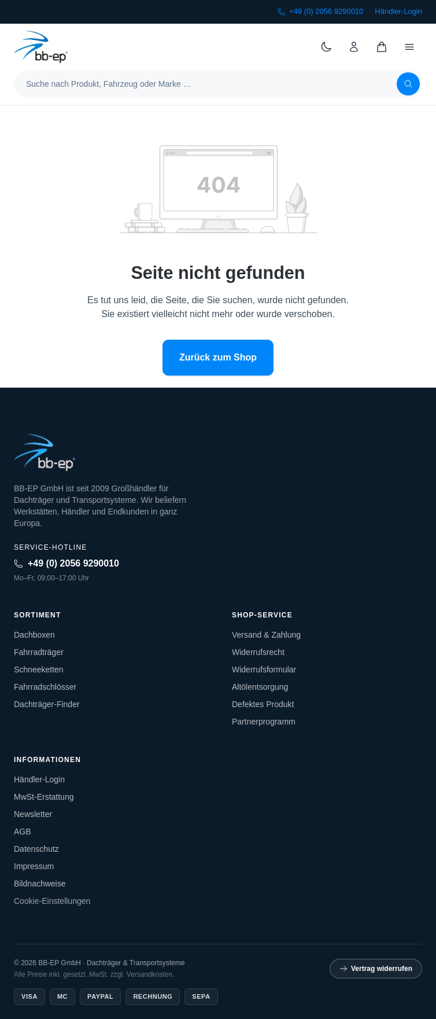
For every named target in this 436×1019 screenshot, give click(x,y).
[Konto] (354, 47)
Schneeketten (39, 669)
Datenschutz (36, 849)
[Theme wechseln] (326, 47)
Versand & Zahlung (266, 634)
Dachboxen (34, 634)
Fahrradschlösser (45, 686)
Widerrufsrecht (258, 652)
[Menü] (409, 47)
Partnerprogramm (263, 721)
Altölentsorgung (260, 686)
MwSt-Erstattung (43, 796)
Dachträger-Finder (47, 704)
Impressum (34, 866)
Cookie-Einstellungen (52, 901)
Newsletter (33, 814)
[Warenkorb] (381, 47)
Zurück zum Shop (218, 357)
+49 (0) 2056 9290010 (320, 11)
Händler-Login (398, 11)
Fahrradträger (39, 652)
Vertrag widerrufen (375, 969)
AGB (22, 831)
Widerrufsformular (264, 669)
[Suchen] (408, 83)
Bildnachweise (40, 883)
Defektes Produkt (263, 704)
